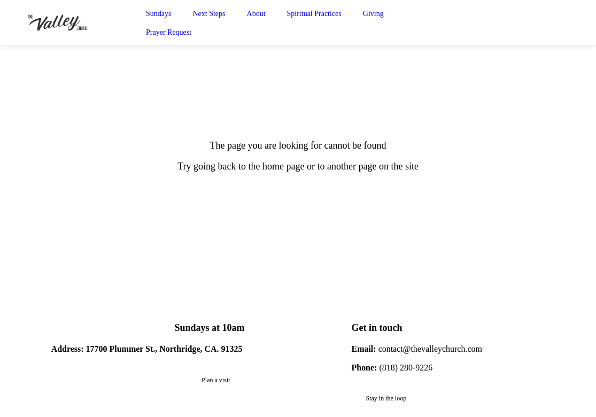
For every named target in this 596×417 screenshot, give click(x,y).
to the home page (271, 166)
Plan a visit (216, 380)
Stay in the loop (386, 398)
